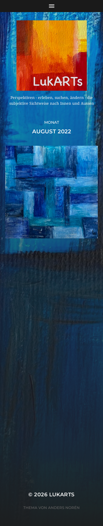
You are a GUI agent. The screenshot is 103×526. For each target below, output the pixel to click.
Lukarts (62, 494)
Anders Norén (64, 507)
